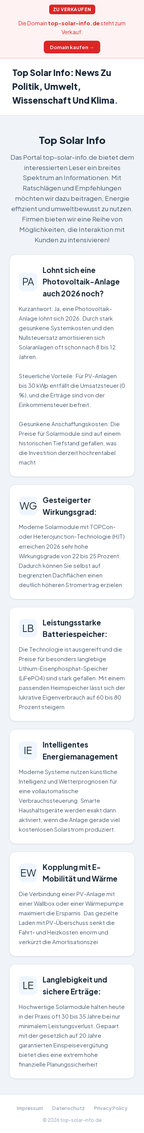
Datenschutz (68, 1108)
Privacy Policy (110, 1108)
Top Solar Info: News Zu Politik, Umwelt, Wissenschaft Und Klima (65, 86)
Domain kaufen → (72, 47)
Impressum (30, 1108)
